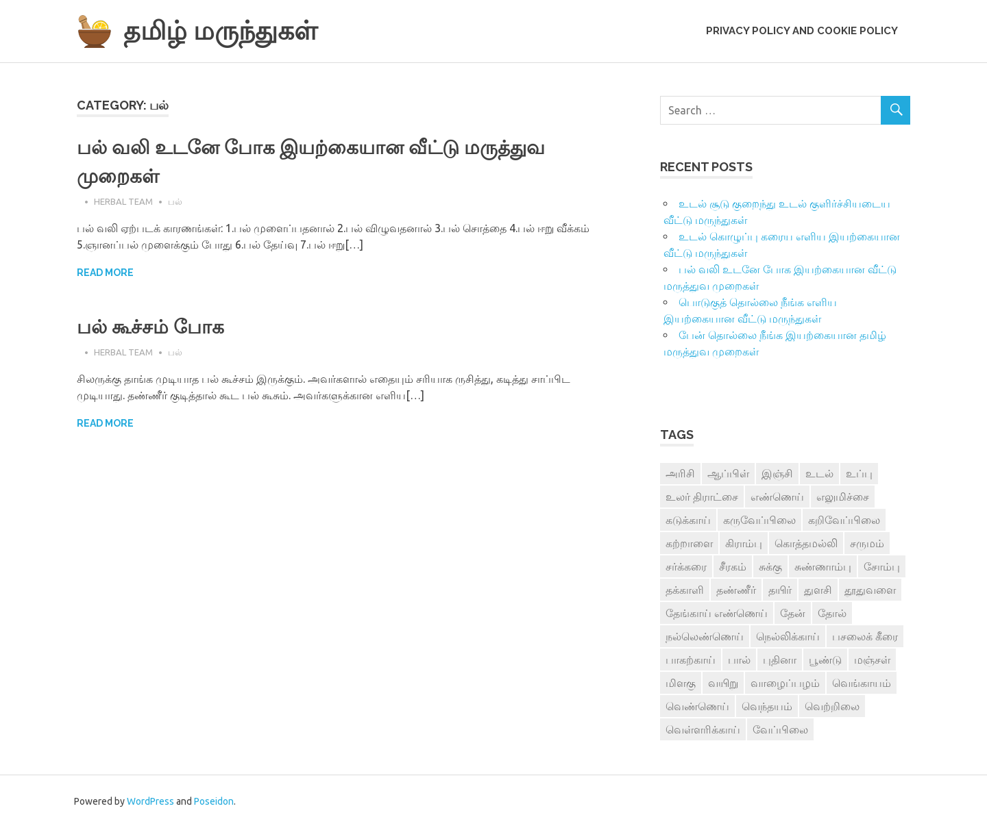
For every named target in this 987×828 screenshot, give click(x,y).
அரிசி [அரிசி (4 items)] (680, 473)
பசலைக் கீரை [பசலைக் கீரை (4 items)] (865, 636)
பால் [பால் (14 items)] (739, 659)
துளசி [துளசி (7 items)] (818, 590)
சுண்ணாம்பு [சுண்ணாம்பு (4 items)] (822, 566)
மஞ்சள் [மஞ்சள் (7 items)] (872, 659)
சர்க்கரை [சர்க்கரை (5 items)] (686, 566)
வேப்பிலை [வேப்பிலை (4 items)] (780, 729)
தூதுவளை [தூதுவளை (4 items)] (870, 590)
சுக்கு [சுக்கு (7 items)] (770, 566)
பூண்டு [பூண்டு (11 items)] (825, 659)
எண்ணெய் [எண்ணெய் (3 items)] (777, 496)
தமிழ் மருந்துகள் (220, 30)
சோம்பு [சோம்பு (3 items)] (882, 566)
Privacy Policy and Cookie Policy (802, 31)
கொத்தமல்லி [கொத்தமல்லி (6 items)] (806, 543)
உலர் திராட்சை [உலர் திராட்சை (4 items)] (702, 496)
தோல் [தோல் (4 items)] (832, 613)
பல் (175, 201)
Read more (105, 272)
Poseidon (214, 801)
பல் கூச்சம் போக (150, 327)
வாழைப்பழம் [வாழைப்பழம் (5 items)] (785, 683)
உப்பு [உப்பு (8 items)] (859, 473)
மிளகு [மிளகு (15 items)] (681, 683)
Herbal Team (123, 201)
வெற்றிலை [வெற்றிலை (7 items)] (832, 706)
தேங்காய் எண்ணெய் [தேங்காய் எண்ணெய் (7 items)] (717, 613)
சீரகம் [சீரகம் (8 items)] (732, 566)
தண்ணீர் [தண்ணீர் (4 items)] (736, 590)
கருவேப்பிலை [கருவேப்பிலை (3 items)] (759, 520)
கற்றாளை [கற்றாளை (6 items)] (689, 543)
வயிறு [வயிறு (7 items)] (723, 683)
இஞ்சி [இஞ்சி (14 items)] (777, 473)
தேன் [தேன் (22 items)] (792, 613)
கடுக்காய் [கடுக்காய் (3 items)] (688, 520)
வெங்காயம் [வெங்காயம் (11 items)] (861, 683)
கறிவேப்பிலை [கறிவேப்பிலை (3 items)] (844, 520)
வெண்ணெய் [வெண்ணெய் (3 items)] (697, 706)
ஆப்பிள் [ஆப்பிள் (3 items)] (728, 473)
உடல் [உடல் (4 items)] (819, 473)
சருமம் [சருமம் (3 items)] (867, 543)
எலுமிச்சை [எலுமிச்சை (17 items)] (842, 496)
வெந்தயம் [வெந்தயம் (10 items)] (767, 706)
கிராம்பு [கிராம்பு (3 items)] (743, 543)
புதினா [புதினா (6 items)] (779, 659)
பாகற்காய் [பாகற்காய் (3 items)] (691, 659)
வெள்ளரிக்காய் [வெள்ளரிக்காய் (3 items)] (703, 729)
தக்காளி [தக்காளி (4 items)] (685, 590)
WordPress (150, 801)
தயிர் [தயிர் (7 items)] (780, 590)
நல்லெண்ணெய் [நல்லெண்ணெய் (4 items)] (705, 636)
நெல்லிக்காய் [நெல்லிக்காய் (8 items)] (788, 636)
